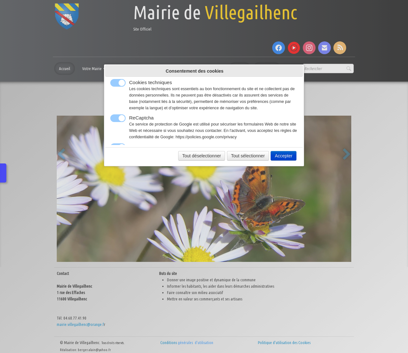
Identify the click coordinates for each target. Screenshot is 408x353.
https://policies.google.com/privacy (206, 137)
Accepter (283, 155)
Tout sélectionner (248, 155)
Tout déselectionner (201, 155)
